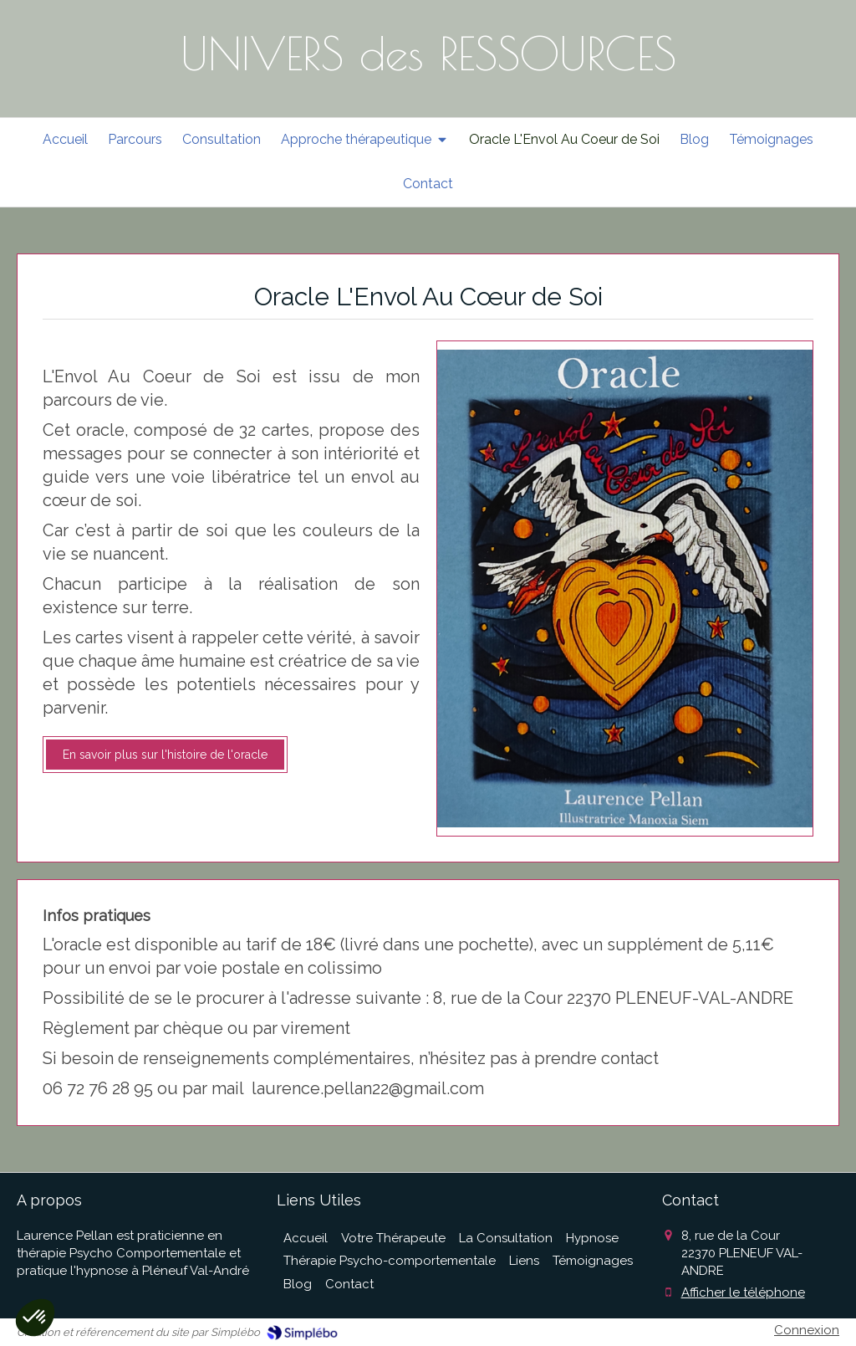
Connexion (806, 1330)
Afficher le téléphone (743, 1292)
